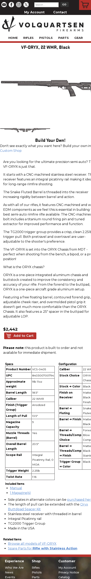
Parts (63, 38)
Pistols (46, 38)
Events (10, 577)
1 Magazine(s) (20, 493)
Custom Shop (11, 151)
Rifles (28, 38)
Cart (85, 0)
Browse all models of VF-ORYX (32, 544)
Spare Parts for (42, 548)
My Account (34, 12)
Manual (16, 488)
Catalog (64, 577)
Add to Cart (23, 336)
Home (13, 38)
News (9, 572)
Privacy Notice (68, 572)
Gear (78, 38)
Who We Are (14, 567)
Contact (60, 12)
